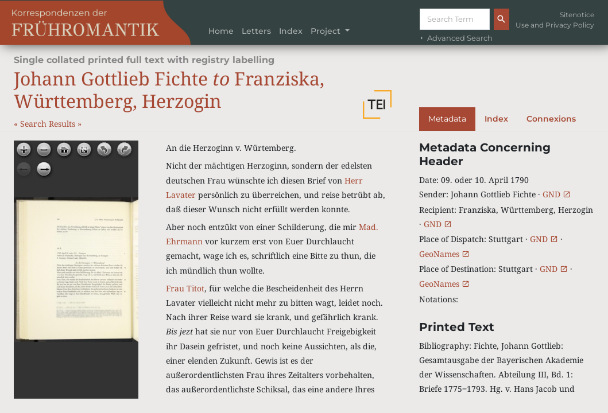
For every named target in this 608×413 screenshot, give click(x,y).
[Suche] (455, 19)
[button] (377, 104)
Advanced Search (455, 38)
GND (557, 194)
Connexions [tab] (551, 119)
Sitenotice (577, 14)
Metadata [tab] (447, 119)
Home (221, 31)
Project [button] (327, 31)
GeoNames (444, 253)
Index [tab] (496, 119)
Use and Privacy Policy (555, 25)
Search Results (49, 123)
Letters (256, 31)
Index (291, 31)
